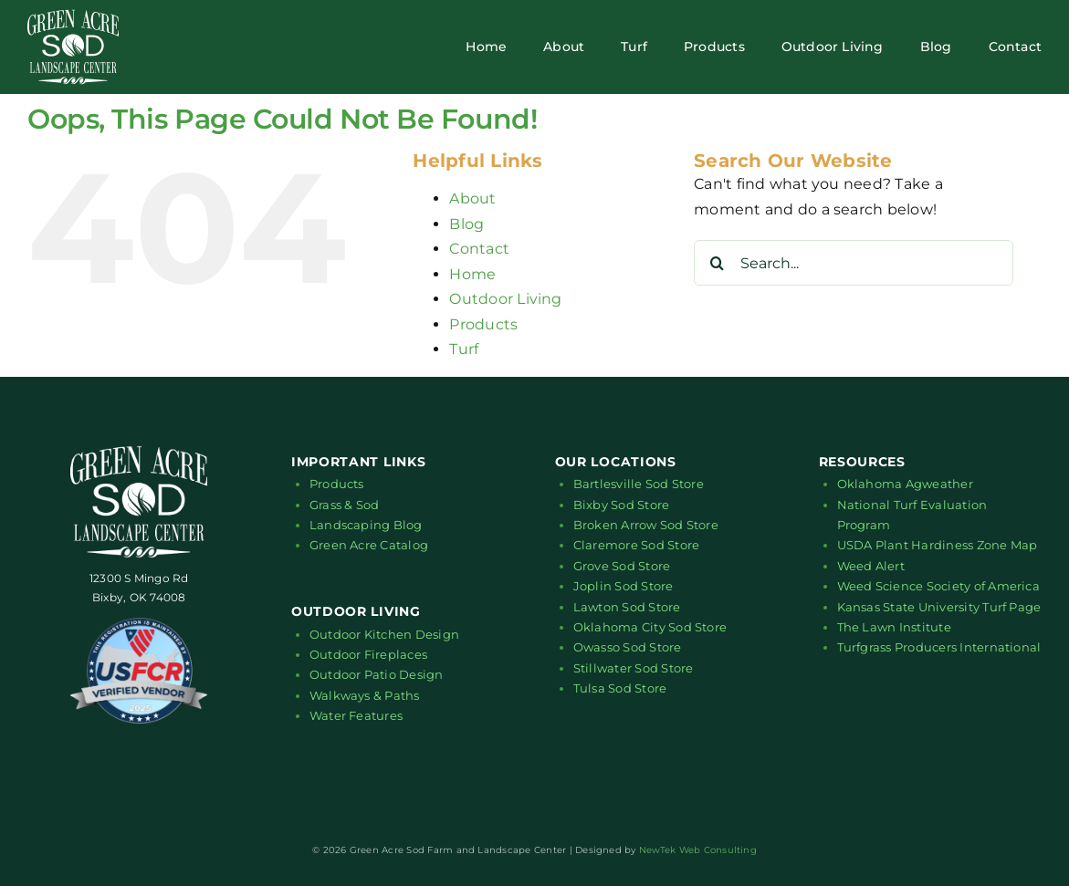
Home (472, 274)
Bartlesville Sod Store (638, 483)
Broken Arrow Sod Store (645, 524)
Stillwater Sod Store (633, 668)
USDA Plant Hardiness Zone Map (937, 544)
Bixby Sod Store (621, 504)
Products (483, 324)
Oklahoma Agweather (905, 483)
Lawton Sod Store (627, 606)
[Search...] (853, 263)
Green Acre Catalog (368, 544)
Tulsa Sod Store (620, 688)
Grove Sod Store (622, 565)
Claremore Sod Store (636, 544)
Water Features (356, 715)
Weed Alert (871, 565)
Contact (479, 248)
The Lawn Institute (894, 627)
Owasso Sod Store (627, 647)
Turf (463, 349)
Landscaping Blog (366, 524)
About (472, 198)
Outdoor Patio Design (376, 674)
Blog (466, 224)
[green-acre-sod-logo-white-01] (73, 16)
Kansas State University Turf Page (939, 606)
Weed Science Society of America (938, 586)
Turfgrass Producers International (939, 647)
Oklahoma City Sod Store (650, 627)
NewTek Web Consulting (698, 850)
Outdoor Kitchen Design (384, 634)
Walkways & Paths (364, 695)
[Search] (716, 263)
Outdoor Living (505, 298)
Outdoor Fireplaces (368, 654)
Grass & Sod (344, 504)
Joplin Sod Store (623, 586)
